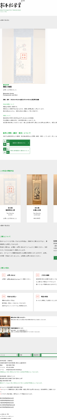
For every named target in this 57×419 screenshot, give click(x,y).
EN (24, 1)
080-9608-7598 (10, 365)
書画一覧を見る (5, 20)
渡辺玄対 (6, 85)
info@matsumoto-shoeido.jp (14, 369)
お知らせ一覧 (5, 414)
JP (22, 1)
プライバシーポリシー (7, 416)
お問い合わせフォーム (13, 279)
